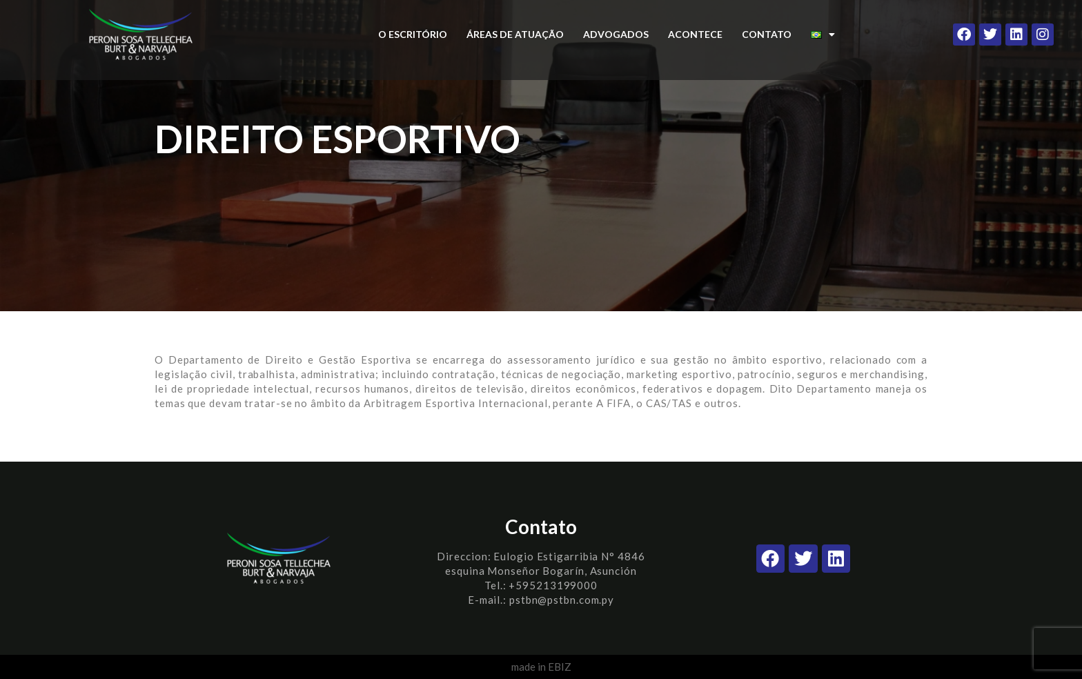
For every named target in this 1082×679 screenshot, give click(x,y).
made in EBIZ (541, 666)
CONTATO (766, 34)
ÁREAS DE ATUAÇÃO (515, 34)
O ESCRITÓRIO (412, 34)
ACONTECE (695, 34)
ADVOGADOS (616, 34)
